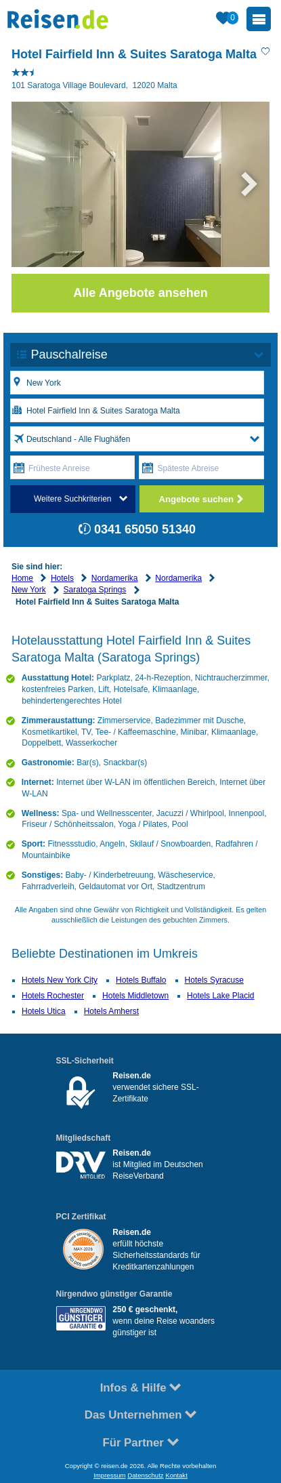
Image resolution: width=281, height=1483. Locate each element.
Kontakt (176, 1475)
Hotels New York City (60, 980)
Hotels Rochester (53, 995)
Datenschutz (145, 1475)
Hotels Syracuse (214, 980)
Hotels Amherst (111, 1011)
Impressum (109, 1475)
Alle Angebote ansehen (140, 293)
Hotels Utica (44, 1011)
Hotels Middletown (135, 995)
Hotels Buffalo (141, 980)
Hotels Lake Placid (220, 995)
